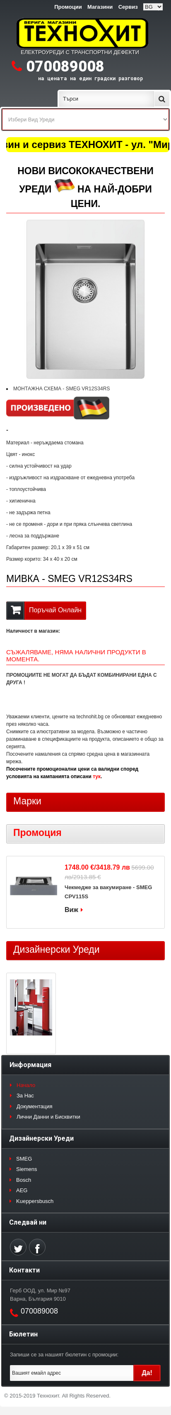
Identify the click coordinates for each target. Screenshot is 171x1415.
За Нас (25, 1095)
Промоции (68, 7)
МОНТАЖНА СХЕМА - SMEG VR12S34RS (61, 389)
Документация (35, 1106)
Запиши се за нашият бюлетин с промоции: (64, 1354)
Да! (147, 1372)
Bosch (23, 1180)
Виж (71, 909)
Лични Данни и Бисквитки (48, 1117)
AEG (21, 1190)
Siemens (26, 1169)
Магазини (100, 7)
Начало (26, 1085)
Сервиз (128, 7)
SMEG (24, 1159)
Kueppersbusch (34, 1201)
